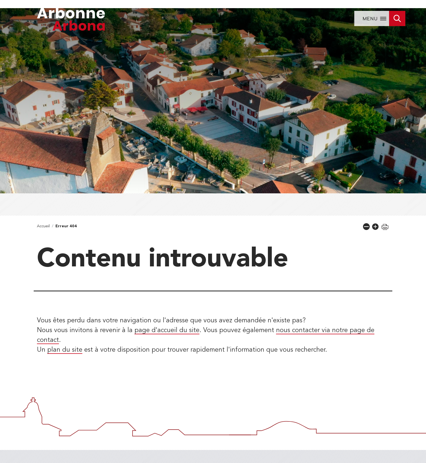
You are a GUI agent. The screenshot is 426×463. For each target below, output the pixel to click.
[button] (366, 226)
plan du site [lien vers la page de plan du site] (64, 350)
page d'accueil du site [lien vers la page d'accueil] (166, 330)
